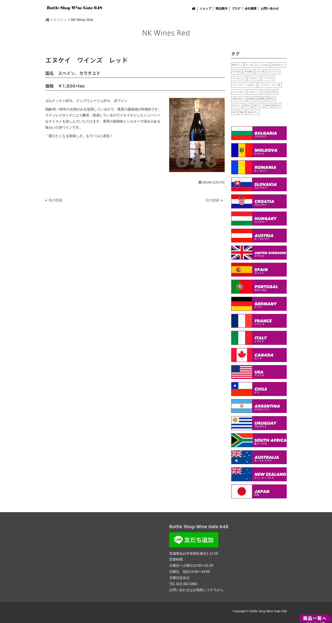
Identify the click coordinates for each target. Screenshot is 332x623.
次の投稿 (212, 200)
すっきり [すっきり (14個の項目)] (250, 65)
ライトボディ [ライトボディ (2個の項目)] (238, 92)
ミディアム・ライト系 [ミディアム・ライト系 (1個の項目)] (269, 85)
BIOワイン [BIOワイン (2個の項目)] (237, 65)
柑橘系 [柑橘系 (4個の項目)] (261, 99)
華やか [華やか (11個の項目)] (247, 105)
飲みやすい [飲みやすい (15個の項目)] (253, 112)
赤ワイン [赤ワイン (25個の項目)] (258, 105)
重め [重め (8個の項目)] (242, 112)
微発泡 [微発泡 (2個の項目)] (252, 99)
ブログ (236, 8)
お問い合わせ (270, 8)
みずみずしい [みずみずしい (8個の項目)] (278, 65)
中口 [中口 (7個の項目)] (265, 92)
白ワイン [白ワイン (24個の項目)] (236, 105)
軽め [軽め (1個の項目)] (268, 105)
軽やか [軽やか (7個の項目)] (277, 105)
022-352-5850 (186, 584)
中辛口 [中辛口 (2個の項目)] (273, 92)
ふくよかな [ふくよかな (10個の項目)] (263, 65)
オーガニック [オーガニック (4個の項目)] (238, 78)
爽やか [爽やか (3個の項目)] (271, 99)
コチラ (211, 590)
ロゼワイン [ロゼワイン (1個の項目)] (254, 92)
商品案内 (221, 8)
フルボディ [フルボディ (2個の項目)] (254, 78)
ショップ (205, 8)
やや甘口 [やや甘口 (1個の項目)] (236, 71)
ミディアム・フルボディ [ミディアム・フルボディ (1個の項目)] (244, 85)
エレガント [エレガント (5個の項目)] (273, 71)
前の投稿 (55, 200)
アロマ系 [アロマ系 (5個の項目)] (260, 71)
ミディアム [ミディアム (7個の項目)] (268, 78)
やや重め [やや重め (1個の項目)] (248, 71)
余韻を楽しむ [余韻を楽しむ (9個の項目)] (238, 99)
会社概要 (251, 8)
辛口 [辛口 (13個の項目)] (234, 112)
